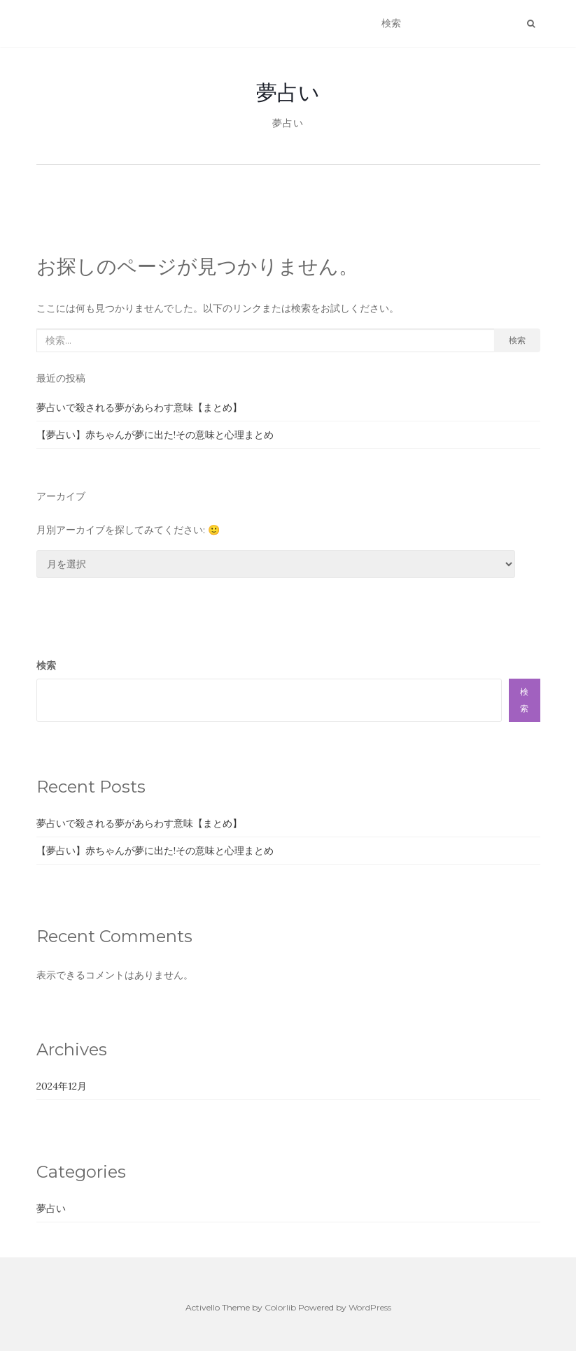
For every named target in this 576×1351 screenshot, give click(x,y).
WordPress (370, 1307)
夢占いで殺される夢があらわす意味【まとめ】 (139, 407)
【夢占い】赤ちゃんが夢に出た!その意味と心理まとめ (155, 434)
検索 (517, 340)
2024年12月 (61, 1086)
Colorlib (280, 1307)
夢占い (288, 92)
